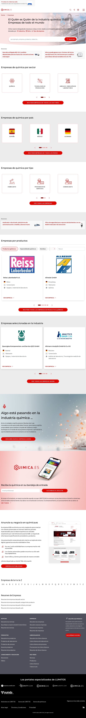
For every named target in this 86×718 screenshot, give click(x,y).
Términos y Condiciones (18, 707)
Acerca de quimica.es (39, 702)
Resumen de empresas (37, 631)
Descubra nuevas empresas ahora (18, 439)
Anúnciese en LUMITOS (8, 702)
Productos (33, 661)
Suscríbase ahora (73, 635)
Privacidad (32, 707)
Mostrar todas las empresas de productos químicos (43, 310)
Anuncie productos (7, 647)
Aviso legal (4, 707)
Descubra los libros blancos (38, 638)
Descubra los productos (8, 638)
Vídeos (3, 661)
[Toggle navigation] (84, 10)
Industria (22, 31)
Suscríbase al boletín (54, 490)
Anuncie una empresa (36, 628)
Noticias (32, 658)
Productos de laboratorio (9, 641)
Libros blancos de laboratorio (39, 641)
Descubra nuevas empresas (38, 625)
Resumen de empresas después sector (13, 599)
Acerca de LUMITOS (24, 702)
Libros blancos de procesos (38, 644)
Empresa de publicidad (14, 566)
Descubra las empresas (37, 622)
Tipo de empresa (38, 31)
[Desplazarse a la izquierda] (52, 249)
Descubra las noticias (7, 622)
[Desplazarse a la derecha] (54, 249)
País (28, 31)
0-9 (3, 584)
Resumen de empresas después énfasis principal (16, 605)
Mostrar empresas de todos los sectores (43, 103)
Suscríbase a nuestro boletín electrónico (13, 625)
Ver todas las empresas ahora (43, 381)
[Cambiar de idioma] (78, 10)
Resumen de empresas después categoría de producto (18, 602)
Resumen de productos (8, 650)
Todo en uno (33, 667)
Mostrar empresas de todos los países (43, 153)
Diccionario (4, 658)
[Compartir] (74, 10)
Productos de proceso (8, 644)
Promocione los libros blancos (39, 647)
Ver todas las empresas (43, 203)
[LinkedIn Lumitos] (83, 707)
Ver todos (6, 503)
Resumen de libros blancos (38, 650)
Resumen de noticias (7, 628)
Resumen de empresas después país (12, 608)
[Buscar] (70, 10)
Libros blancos (34, 664)
